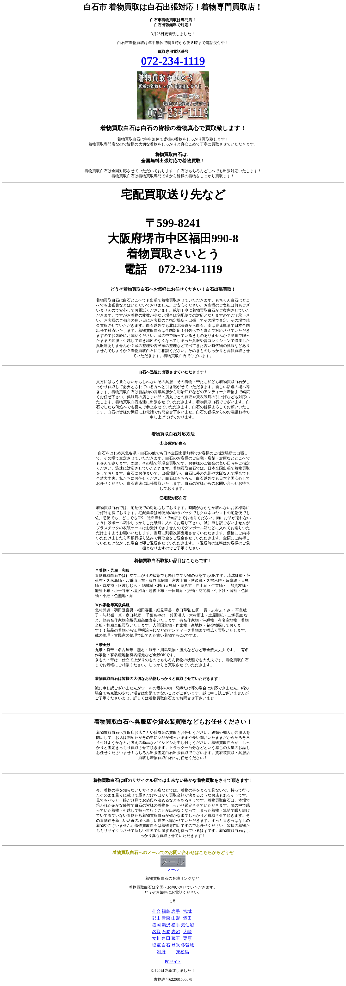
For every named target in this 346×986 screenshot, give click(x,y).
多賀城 (187, 945)
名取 (156, 931)
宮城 (187, 911)
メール (173, 868)
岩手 (175, 911)
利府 (161, 951)
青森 (166, 918)
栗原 (187, 938)
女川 (156, 938)
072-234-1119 (173, 61)
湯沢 (166, 925)
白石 (166, 945)
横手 (175, 925)
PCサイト (173, 962)
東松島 (182, 951)
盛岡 (156, 925)
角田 (166, 938)
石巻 (166, 931)
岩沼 (175, 931)
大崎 (187, 931)
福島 (166, 911)
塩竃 (156, 945)
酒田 (187, 918)
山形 (175, 918)
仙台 (156, 911)
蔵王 (175, 938)
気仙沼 (187, 925)
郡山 (156, 918)
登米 (175, 945)
